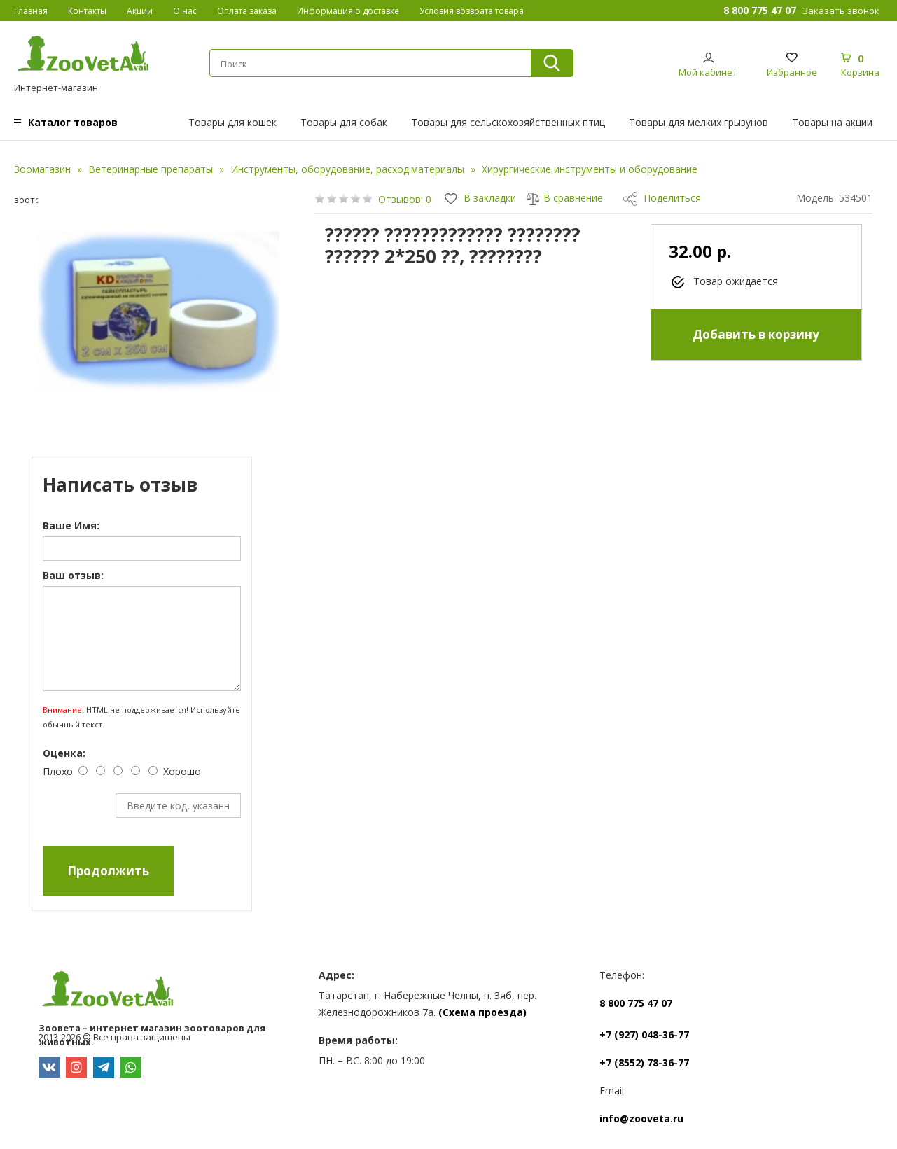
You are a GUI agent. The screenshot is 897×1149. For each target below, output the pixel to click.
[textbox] (364, 64)
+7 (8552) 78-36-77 (644, 1062)
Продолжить (108, 871)
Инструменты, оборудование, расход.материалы (347, 169)
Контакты (87, 11)
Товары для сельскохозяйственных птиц (508, 122)
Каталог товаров (73, 122)
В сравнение (564, 197)
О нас (185, 11)
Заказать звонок (840, 10)
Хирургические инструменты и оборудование (589, 169)
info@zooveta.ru (641, 1118)
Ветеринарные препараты (150, 169)
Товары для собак (343, 122)
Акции (140, 11)
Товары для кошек (232, 122)
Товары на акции (832, 122)
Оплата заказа (247, 11)
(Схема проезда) (482, 1012)
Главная (31, 11)
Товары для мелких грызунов (698, 122)
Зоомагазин (42, 169)
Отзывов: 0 (404, 199)
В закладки (480, 197)
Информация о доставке (348, 11)
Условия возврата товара (471, 11)
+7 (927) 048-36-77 (644, 1034)
